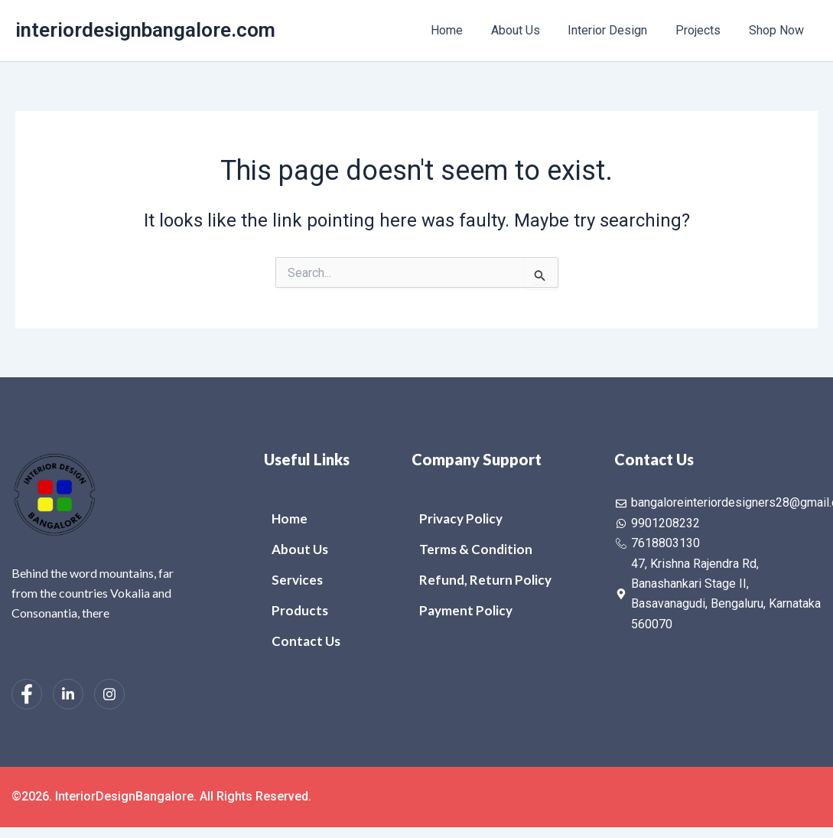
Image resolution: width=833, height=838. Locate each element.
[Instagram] (109, 694)
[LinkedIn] (68, 694)
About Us (527, 30)
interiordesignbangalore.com (145, 29)
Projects (703, 30)
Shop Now (777, 30)
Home (463, 30)
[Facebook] (26, 694)
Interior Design (616, 30)
